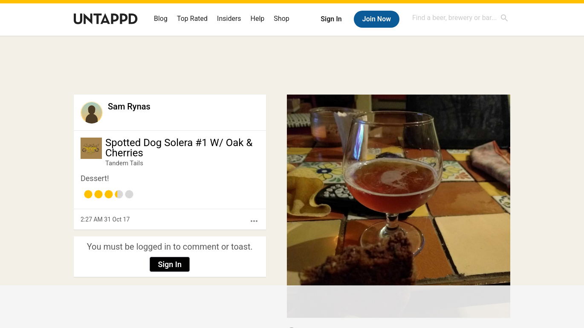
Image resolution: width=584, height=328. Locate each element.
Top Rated (192, 18)
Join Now (376, 19)
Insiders (229, 18)
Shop (281, 18)
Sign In (331, 19)
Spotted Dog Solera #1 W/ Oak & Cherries (178, 148)
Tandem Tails (124, 163)
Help (258, 18)
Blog (161, 18)
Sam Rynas (129, 106)
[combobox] (460, 17)
